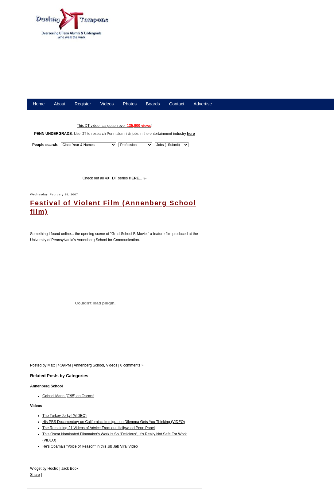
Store (38, 111)
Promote (60, 111)
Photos (130, 103)
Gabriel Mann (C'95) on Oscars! (68, 396)
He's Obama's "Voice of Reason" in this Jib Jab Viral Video (90, 446)
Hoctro (53, 468)
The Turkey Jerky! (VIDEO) (64, 416)
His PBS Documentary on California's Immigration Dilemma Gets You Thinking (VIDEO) (113, 422)
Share (35, 474)
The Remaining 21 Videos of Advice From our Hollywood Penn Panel (98, 428)
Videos (107, 103)
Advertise (202, 103)
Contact (176, 103)
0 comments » (131, 365)
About (59, 103)
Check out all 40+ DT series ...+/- (115, 178)
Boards (153, 103)
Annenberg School (89, 365)
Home (39, 103)
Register (83, 103)
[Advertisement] (220, 55)
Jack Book (69, 468)
